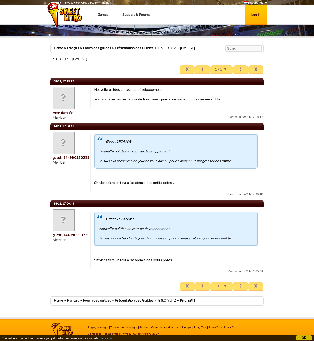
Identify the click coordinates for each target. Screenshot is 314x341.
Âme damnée (63, 113)
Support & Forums (136, 14)
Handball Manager (180, 328)
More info (106, 339)
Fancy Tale (215, 328)
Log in (255, 14)
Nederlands (253, 3)
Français (73, 48)
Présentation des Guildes (134, 48)
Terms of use (111, 334)
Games (103, 14)
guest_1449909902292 (72, 157)
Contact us (94, 334)
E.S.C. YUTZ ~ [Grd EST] (176, 48)
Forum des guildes (97, 48)
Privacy (126, 334)
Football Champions (152, 328)
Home (58, 48)
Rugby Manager (98, 328)
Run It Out (230, 328)
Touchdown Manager (123, 328)
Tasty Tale (200, 328)
